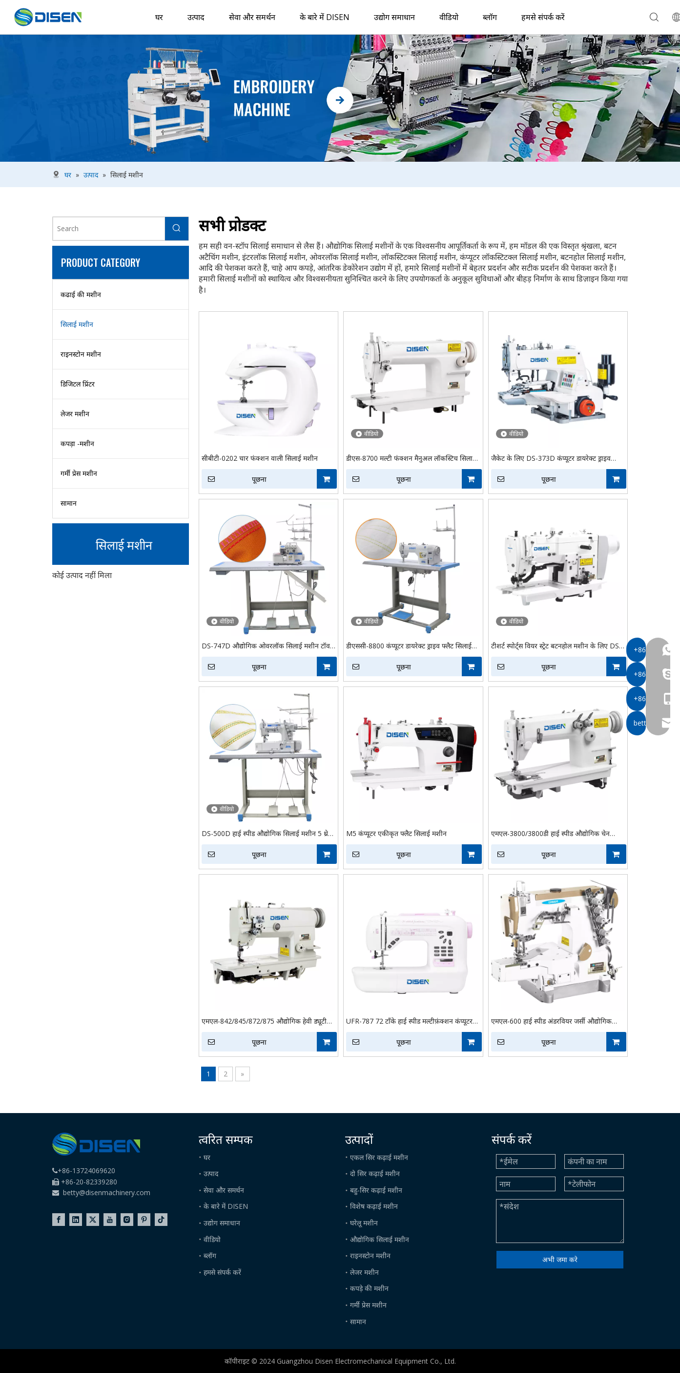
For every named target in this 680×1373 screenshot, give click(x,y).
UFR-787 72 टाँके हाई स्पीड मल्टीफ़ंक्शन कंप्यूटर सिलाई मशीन (409, 1021)
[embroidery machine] (340, 98)
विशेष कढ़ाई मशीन (374, 1206)
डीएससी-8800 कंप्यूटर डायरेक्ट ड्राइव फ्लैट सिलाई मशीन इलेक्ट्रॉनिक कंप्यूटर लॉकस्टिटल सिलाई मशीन (410, 646)
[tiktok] (161, 1219)
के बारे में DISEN (325, 17)
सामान (69, 503)
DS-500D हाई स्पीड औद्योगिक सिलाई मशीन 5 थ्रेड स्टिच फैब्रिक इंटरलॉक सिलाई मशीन (266, 834)
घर (159, 17)
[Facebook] (58, 1219)
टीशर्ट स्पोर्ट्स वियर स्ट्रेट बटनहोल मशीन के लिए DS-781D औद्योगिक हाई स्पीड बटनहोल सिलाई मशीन (556, 646)
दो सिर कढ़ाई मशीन (375, 1173)
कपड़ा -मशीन (77, 443)
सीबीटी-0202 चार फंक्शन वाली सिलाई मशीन (260, 458)
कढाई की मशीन (81, 294)
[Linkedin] (75, 1219)
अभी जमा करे (559, 1259)
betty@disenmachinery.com (106, 1192)
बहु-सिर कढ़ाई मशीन (376, 1190)
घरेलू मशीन (364, 1222)
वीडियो (448, 17)
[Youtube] (109, 1219)
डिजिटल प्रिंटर (78, 383)
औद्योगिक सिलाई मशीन (379, 1239)
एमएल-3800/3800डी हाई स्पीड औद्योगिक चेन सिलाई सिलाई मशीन (550, 834)
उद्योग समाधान (394, 17)
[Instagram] (127, 1219)
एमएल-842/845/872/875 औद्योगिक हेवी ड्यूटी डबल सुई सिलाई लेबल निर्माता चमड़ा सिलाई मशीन (264, 1021)
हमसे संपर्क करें (543, 17)
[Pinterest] (144, 1219)
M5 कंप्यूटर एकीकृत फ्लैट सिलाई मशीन (396, 833)
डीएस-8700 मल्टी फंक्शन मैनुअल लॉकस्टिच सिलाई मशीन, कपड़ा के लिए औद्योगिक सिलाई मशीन (411, 458)
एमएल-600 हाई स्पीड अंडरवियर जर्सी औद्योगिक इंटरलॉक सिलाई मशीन (551, 1021)
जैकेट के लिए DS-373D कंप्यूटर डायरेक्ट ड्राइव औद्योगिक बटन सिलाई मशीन (551, 458)
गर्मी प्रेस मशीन (79, 473)
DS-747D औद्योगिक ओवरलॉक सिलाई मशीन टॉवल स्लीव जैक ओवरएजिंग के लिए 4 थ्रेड (268, 646)
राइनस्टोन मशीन (81, 354)
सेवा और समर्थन (252, 17)
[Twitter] (92, 1219)
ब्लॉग (490, 17)
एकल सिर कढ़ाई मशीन (379, 1157)
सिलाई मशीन (77, 324)
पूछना (234, 479)
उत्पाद (196, 17)
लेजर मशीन (75, 413)
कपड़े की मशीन (369, 1288)
